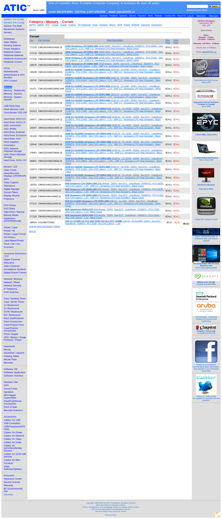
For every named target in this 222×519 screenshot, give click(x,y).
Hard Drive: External (14, 132)
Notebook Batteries (13, 55)
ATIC (23, 8)
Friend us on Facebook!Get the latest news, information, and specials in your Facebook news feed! (206, 367)
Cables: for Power (13, 432)
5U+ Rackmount (12, 315)
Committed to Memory (206, 331)
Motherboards (11, 71)
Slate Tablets (10, 42)
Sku (31, 40)
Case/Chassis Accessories (11, 329)
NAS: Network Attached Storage (13, 149)
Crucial (63, 25)
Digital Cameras (12, 259)
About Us (181, 16)
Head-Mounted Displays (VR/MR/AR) (15, 174)
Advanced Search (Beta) (197, 10)
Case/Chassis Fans (14, 325)
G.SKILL (72, 25)
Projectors (9, 199)
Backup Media (11, 215)
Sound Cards (10, 388)
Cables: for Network (14, 435)
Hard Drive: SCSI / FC (15, 160)
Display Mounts (12, 195)
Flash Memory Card (14, 109)
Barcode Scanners (13, 410)
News (150, 16)
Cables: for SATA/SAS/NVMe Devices (13, 448)
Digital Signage (11, 189)
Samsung (145, 25)
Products (113, 16)
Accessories (10, 416)
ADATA (32, 25)
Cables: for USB (12, 420)
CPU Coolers (10, 80)
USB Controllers (12, 423)
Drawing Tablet (11, 356)
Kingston (104, 25)
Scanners (9, 247)
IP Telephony (10, 289)
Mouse (7, 349)
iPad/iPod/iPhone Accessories (13, 402)
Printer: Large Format (15, 234)
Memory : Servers (13, 93)
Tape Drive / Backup (14, 212)
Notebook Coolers (13, 62)
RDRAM (135, 25)
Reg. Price (167, 41)
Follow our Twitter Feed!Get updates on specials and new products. (206, 397)
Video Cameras (12, 266)
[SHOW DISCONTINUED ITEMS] (44, 226)
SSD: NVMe (10, 129)
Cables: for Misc (12, 460)
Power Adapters (12, 48)
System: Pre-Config (14, 19)
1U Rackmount (11, 305)
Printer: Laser (11, 227)
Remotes (8, 362)
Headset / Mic (11, 382)
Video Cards (10, 170)
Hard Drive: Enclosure (15, 135)
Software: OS (11, 369)
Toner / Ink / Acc (12, 244)
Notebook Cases (12, 52)
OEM (119, 25)
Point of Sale (10, 407)
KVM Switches (11, 292)
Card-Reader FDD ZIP (15, 112)
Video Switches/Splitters (13, 467)
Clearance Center (13, 478)
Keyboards (9, 346)
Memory (8, 87)
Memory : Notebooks (14, 90)
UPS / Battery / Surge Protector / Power (15, 338)
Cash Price (175, 41)
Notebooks (9, 39)
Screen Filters (11, 192)
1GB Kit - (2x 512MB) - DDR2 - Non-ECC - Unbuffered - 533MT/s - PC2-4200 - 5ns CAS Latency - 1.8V (113, 222)
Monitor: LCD (11, 166)
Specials (103, 16)
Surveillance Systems (15, 269)
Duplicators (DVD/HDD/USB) (12, 219)
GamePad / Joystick (14, 353)
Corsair (55, 25)
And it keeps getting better (206, 265)
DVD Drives (10, 205)
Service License (12, 482)
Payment (142, 16)
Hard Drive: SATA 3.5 (14, 119)
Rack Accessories (13, 321)
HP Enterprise (84, 25)
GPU (6, 179)
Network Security (12, 285)
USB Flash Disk (12, 106)
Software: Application (14, 372)
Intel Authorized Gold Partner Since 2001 (206, 79)
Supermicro (156, 25)
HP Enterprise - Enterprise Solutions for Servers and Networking (206, 318)
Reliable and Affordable (206, 282)
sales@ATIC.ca (209, 52)
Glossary (8, 494)
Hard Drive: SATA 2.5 (14, 122)
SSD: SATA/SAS (12, 125)
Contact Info (170, 16)
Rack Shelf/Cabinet (14, 318)
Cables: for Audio (13, 442)
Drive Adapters (11, 142)
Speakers (9, 392)
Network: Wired (12, 282)
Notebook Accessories (15, 58)
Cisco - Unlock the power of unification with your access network (206, 238)
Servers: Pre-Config (14, 22)
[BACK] (32, 30)
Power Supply (11, 334)
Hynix (95, 25)
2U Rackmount (11, 308)
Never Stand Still (206, 158)
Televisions (9, 185)
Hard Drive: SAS (12, 138)
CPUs (7, 68)
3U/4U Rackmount (13, 311)
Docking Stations (12, 45)
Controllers (9, 145)
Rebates (158, 16)
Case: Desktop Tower (15, 298)
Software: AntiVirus (13, 375)
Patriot (127, 25)
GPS (6, 385)
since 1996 (206, 102)
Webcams (9, 262)
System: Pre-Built (13, 26)
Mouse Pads (10, 359)
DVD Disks (9, 208)
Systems (123, 16)
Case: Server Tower (14, 302)
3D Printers (9, 237)
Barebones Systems (14, 29)
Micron (112, 25)
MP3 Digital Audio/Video (10, 396)
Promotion (9, 475)
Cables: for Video (13, 439)
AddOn (40, 25)
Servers (132, 16)
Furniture (8, 463)
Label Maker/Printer (14, 240)
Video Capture (11, 182)
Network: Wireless (13, 279)
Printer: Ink (9, 230)
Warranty (8, 485)
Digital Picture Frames (15, 272)
